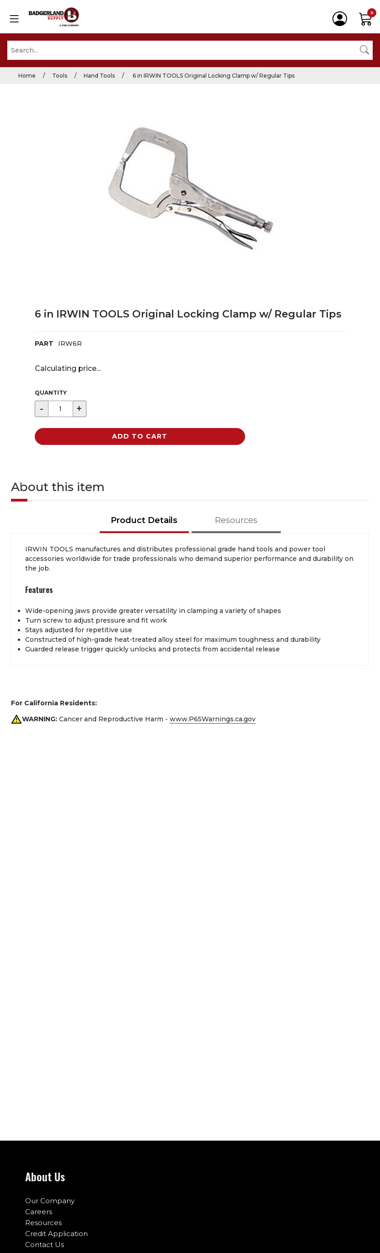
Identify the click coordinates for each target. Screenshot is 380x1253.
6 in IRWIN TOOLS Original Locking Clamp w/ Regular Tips (212, 75)
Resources (43, 1222)
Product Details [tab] (144, 520)
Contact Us (44, 1244)
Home (27, 75)
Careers (38, 1211)
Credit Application (56, 1233)
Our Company (50, 1200)
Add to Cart (139, 436)
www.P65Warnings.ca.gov (213, 719)
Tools (59, 75)
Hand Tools (99, 75)
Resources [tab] (236, 520)
